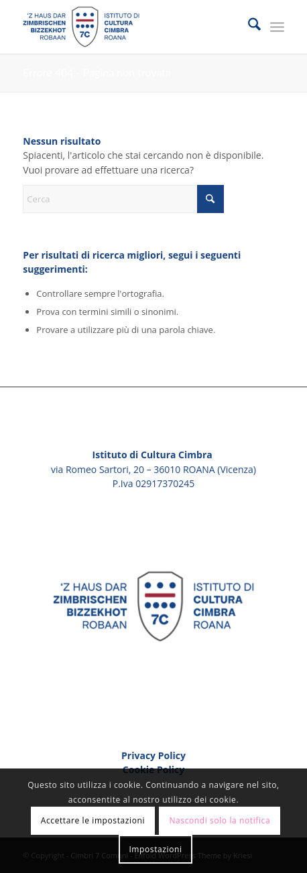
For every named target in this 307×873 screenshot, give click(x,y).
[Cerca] (248, 27)
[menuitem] (248, 27)
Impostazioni (155, 849)
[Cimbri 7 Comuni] (127, 27)
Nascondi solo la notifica (219, 820)
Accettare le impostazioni (93, 820)
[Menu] (277, 27)
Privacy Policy (153, 755)
